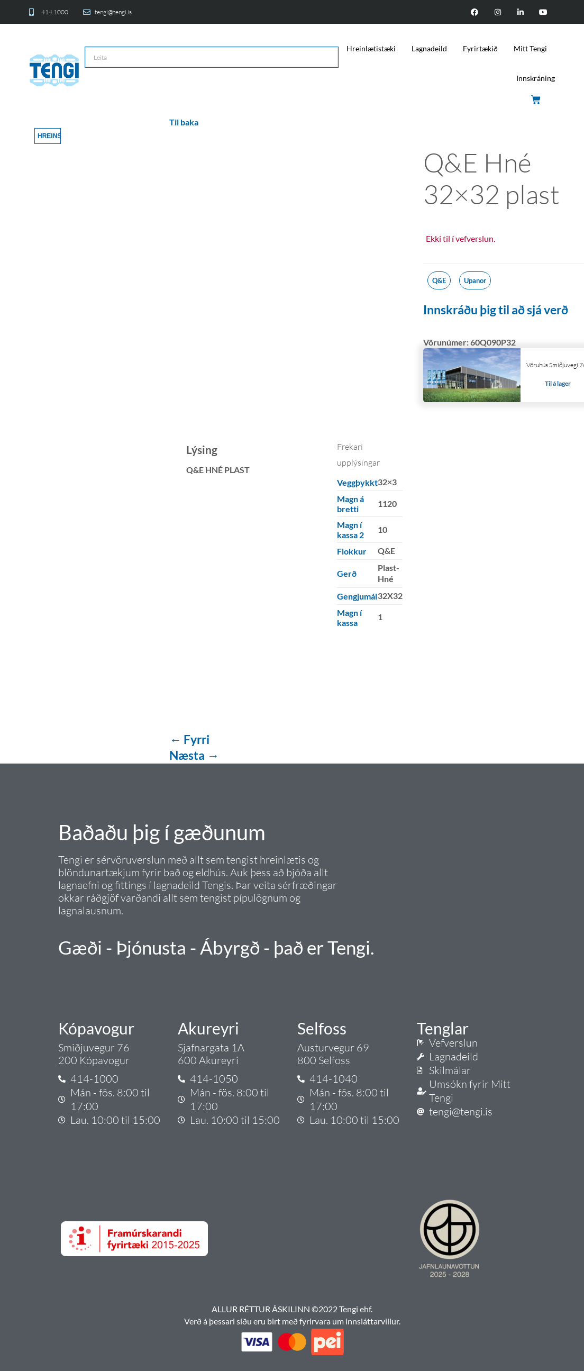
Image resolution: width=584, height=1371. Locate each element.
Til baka (183, 122)
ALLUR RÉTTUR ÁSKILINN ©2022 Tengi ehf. (292, 1309)
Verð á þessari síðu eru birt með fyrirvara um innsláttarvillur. (292, 1321)
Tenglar (443, 1028)
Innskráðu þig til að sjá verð (495, 309)
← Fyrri (189, 739)
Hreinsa (49, 136)
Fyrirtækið (480, 48)
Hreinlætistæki (371, 48)
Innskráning (535, 78)
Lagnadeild (429, 48)
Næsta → (194, 755)
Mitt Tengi (530, 48)
